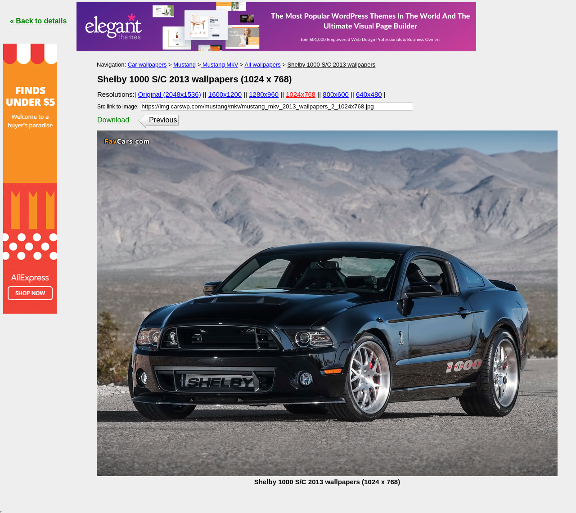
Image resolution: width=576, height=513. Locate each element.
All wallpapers (262, 64)
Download (113, 120)
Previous (163, 120)
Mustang (184, 64)
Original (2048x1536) (169, 94)
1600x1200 (225, 94)
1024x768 (300, 94)
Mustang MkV (219, 64)
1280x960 (264, 94)
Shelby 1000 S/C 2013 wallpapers (332, 64)
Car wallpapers (147, 64)
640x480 (369, 94)
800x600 (336, 94)
